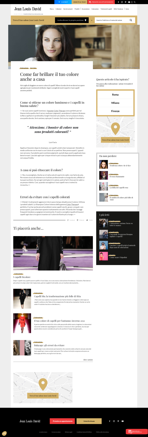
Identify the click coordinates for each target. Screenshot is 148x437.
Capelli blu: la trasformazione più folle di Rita (59, 290)
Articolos (20, 14)
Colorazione (95, 9)
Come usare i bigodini (118, 257)
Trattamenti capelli (106, 9)
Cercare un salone (56, 426)
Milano (115, 102)
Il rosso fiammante (117, 177)
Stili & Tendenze (118, 9)
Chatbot (63, 2)
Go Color (33, 68)
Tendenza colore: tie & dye (120, 166)
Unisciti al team (79, 2)
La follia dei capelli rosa (119, 188)
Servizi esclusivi (68, 9)
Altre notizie (88, 354)
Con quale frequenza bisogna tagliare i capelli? (121, 235)
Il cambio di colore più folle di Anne (121, 199)
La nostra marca (43, 426)
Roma (115, 94)
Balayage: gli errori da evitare (50, 339)
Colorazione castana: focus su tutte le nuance (121, 224)
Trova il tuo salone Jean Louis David (115, 140)
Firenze (115, 111)
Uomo (127, 9)
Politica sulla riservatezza (102, 426)
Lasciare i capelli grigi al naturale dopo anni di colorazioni (123, 246)
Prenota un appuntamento (101, 2)
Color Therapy (72, 204)
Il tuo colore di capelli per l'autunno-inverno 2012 (61, 314)
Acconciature (86, 9)
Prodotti (77, 9)
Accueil (15, 14)
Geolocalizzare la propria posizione (71, 20)
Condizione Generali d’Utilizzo (84, 426)
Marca (52, 9)
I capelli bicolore (22, 271)
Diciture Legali (68, 426)
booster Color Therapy (56, 111)
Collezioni (59, 9)
